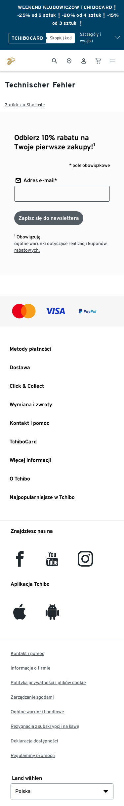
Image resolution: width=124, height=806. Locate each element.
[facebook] (20, 563)
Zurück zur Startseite (25, 104)
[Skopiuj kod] (60, 38)
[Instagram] (85, 563)
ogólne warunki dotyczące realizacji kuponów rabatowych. (60, 247)
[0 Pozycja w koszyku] (98, 60)
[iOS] (19, 616)
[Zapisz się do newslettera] (48, 218)
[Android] (52, 616)
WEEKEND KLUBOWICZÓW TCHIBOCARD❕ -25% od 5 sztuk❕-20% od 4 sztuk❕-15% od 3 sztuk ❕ (68, 15)
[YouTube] (53, 563)
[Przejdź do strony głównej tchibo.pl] (11, 60)
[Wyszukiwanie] (54, 60)
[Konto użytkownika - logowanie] (83, 60)
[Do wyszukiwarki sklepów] (69, 60)
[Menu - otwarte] (112, 60)
